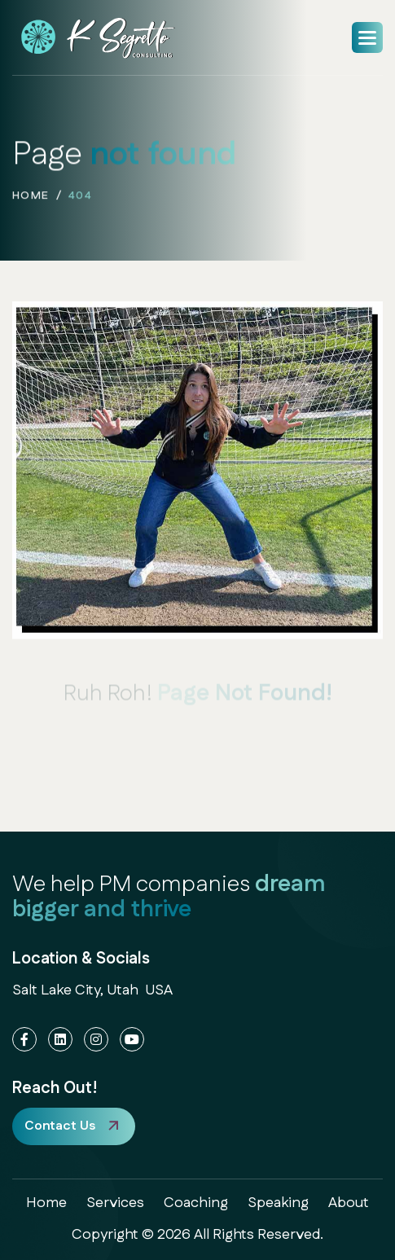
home (31, 198)
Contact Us (59, 1126)
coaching (196, 1203)
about (348, 1203)
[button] (367, 37)
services (115, 1203)
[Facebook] (24, 1039)
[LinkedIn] (60, 1039)
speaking (278, 1203)
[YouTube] (132, 1039)
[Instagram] (96, 1039)
